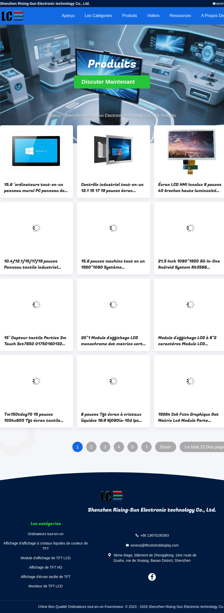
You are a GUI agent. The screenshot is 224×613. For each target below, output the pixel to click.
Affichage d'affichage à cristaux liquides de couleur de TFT (46, 546)
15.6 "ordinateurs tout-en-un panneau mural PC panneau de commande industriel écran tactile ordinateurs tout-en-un (36, 188)
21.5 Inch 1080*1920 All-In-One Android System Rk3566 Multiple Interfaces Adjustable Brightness (189, 264)
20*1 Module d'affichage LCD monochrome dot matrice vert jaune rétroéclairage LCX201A (112, 341)
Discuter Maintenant (112, 82)
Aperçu (68, 15)
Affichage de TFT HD (45, 567)
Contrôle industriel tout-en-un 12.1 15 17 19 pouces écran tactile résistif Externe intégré (113, 188)
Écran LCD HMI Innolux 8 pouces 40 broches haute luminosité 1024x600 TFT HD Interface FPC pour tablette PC (189, 188)
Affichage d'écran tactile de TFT (46, 577)
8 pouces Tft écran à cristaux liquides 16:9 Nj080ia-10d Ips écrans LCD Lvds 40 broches (111, 417)
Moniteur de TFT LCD (46, 586)
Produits (129, 15)
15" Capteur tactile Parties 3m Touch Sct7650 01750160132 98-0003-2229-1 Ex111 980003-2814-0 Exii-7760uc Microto (36, 341)
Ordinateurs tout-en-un (46, 534)
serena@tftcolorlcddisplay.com (154, 545)
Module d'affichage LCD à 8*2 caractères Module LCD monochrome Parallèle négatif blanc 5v (188, 341)
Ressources (180, 15)
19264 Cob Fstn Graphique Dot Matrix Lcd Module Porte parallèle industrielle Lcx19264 (189, 417)
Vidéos (153, 15)
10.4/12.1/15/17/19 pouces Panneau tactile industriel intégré (31, 264)
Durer (165, 447)
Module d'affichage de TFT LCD (45, 558)
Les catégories (98, 15)
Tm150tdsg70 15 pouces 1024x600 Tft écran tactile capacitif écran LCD (32, 417)
